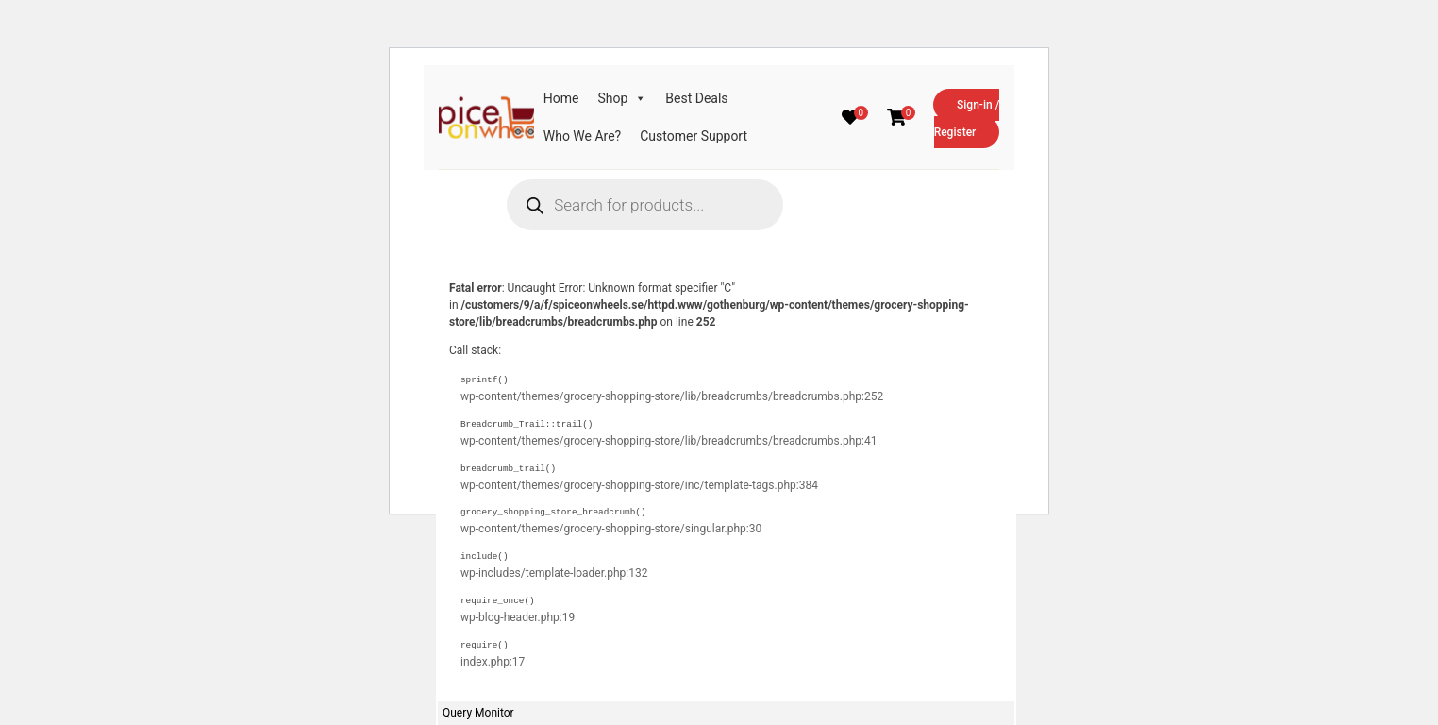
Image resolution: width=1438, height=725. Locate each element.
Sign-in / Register (967, 118)
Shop (621, 98)
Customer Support (693, 135)
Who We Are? (582, 135)
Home (561, 98)
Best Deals (696, 98)
